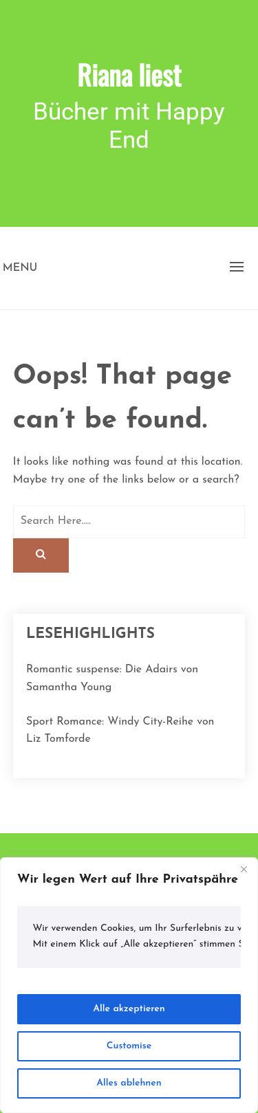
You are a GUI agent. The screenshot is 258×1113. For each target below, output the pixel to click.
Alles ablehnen (129, 1083)
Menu (20, 268)
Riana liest (129, 74)
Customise (129, 1046)
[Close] (243, 869)
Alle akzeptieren (129, 1009)
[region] (129, 985)
